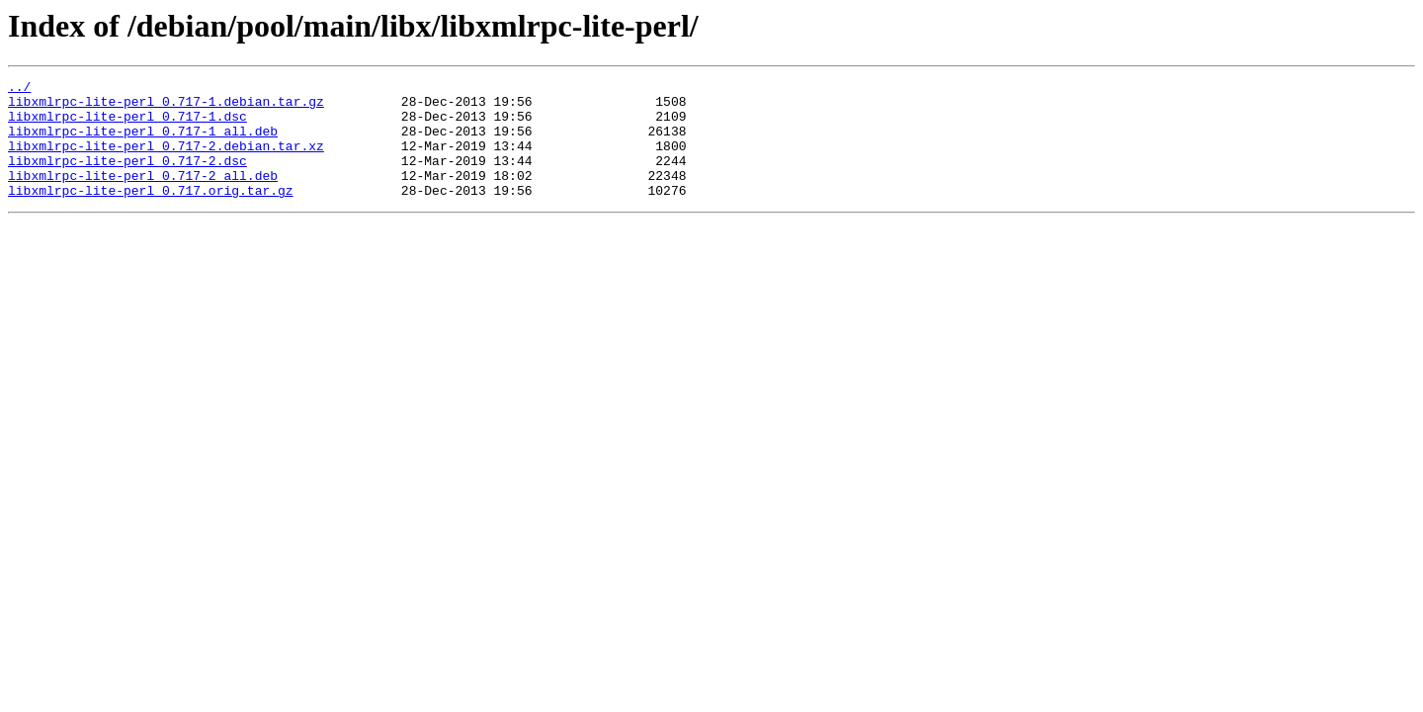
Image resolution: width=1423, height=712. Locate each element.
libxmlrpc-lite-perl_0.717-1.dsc (127, 125)
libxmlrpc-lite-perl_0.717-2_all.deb (143, 196)
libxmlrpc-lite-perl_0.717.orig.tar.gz (150, 213)
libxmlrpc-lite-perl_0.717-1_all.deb (143, 142)
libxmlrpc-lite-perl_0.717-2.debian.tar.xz (166, 160)
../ (19, 89)
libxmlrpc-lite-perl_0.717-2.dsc (127, 178)
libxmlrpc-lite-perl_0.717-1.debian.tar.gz (166, 107)
